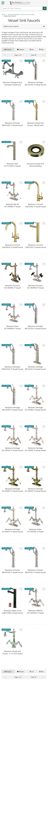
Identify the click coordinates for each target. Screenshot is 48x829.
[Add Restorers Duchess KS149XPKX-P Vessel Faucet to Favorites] (43, 264)
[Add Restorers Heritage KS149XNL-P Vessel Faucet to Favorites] (43, 426)
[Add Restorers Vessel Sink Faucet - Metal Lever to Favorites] (43, 101)
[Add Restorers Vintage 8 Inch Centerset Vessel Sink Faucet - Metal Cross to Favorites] (20, 61)
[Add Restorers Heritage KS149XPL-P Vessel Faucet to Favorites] (20, 467)
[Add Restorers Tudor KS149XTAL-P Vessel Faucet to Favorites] (43, 508)
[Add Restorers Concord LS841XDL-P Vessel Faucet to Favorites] (43, 223)
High (41, 49)
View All (33, 55)
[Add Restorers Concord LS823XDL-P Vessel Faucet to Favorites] (43, 182)
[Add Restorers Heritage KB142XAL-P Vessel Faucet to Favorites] (43, 61)
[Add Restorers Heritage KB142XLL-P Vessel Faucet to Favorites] (43, 345)
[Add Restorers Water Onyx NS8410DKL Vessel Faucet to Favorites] (20, 589)
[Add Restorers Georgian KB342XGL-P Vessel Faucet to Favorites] (20, 345)
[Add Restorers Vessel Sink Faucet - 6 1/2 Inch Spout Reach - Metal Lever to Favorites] (20, 630)
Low (32, 49)
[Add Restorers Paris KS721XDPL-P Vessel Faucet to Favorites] (20, 142)
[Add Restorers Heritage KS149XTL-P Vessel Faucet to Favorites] (20, 508)
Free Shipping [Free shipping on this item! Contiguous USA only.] (6, 60)
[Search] (45, 8)
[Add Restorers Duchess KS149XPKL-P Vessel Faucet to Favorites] (20, 264)
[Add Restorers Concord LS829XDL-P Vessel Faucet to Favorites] (20, 223)
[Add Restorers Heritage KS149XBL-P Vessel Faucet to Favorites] (43, 386)
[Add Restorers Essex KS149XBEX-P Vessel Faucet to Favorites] (20, 304)
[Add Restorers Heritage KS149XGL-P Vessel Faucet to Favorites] (20, 426)
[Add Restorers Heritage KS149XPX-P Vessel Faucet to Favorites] (43, 467)
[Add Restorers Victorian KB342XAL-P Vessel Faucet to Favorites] (20, 548)
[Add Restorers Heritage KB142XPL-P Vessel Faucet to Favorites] (20, 386)
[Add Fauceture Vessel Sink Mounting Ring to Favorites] (43, 142)
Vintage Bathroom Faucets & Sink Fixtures (21, 14)
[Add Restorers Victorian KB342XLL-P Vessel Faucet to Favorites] (43, 548)
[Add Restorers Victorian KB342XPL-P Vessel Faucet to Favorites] (20, 101)
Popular (8, 49)
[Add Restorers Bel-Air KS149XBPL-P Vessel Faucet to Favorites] (20, 182)
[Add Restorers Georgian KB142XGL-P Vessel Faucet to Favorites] (43, 304)
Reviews (20, 49)
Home (3, 14)
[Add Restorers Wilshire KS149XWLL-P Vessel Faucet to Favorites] (43, 589)
